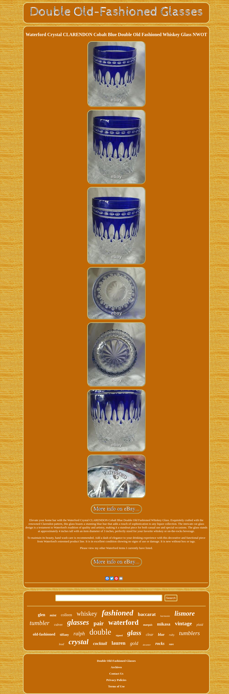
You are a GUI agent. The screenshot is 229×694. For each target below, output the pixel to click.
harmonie (165, 616)
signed (119, 635)
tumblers (189, 633)
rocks (160, 643)
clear (149, 634)
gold (134, 643)
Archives (116, 667)
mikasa (163, 624)
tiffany (64, 634)
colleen (66, 615)
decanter (147, 645)
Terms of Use (116, 686)
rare (171, 644)
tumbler (39, 622)
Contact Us (116, 673)
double (100, 632)
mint (53, 615)
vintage (183, 623)
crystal (78, 642)
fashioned (117, 613)
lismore (185, 613)
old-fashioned (44, 634)
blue (161, 634)
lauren (118, 643)
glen (41, 614)
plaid (200, 624)
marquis (147, 624)
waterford (123, 622)
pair (98, 623)
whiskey (87, 613)
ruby (172, 634)
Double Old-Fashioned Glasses (116, 660)
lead (61, 644)
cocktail (100, 643)
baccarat (147, 614)
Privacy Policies (116, 680)
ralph (79, 633)
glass (134, 632)
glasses (78, 622)
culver (58, 624)
